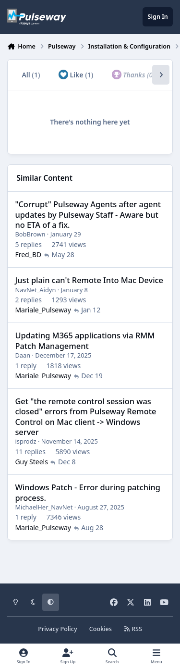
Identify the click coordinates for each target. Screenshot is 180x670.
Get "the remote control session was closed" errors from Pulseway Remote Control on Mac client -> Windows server (85, 416)
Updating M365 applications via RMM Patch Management (85, 340)
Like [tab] (76, 74)
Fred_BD (28, 254)
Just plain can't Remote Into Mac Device (89, 279)
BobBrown (30, 234)
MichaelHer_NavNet (43, 506)
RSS (133, 629)
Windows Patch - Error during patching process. (87, 492)
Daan (22, 355)
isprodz (25, 441)
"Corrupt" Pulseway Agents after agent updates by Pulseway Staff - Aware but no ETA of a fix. (88, 214)
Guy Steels (31, 461)
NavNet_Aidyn (35, 289)
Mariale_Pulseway (43, 309)
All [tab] (31, 74)
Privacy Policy (57, 629)
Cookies (100, 629)
